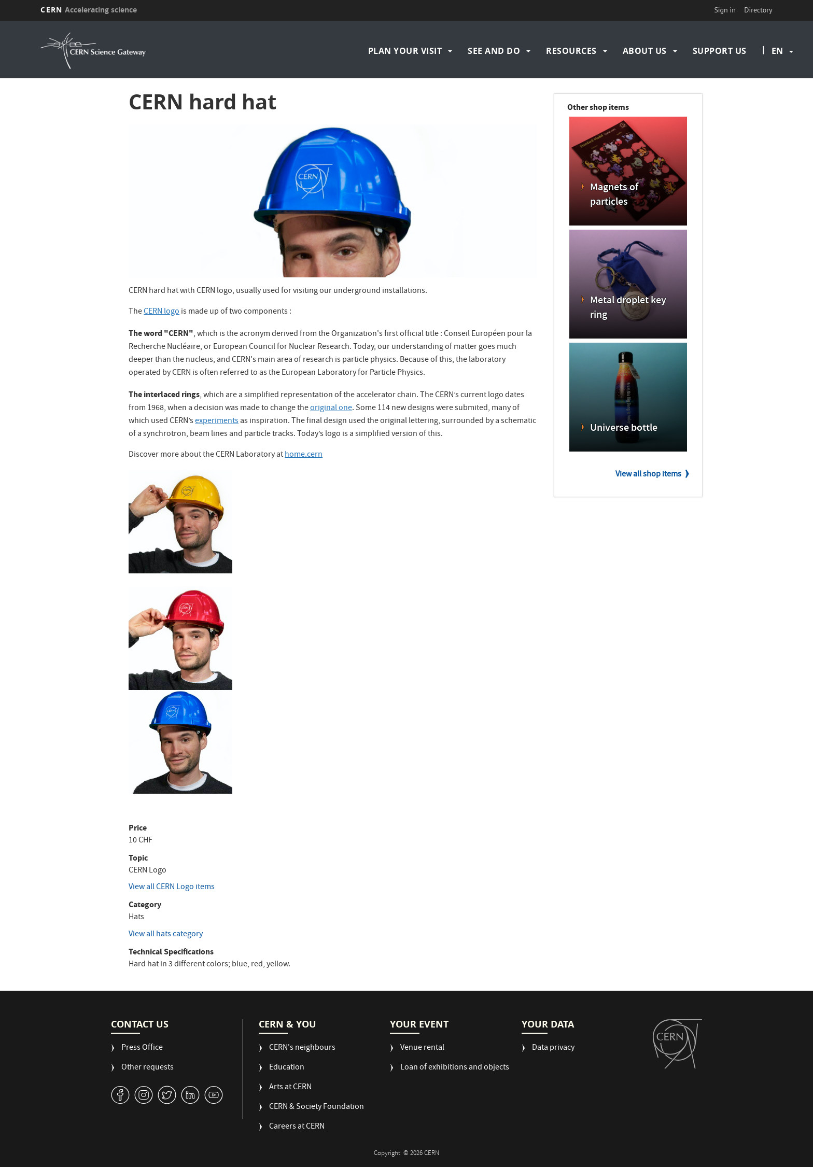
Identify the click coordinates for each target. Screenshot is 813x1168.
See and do (494, 51)
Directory (758, 10)
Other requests (147, 1068)
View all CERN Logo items (172, 887)
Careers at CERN (297, 1127)
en (777, 51)
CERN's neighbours (302, 1048)
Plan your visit (405, 51)
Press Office (142, 1048)
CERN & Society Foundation (316, 1108)
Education (286, 1068)
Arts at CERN (290, 1088)
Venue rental (422, 1048)
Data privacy (553, 1048)
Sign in (725, 10)
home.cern (304, 455)
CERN (88, 10)
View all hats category (166, 934)
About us (645, 51)
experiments (217, 421)
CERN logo (161, 312)
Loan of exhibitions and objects (454, 1068)
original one (331, 408)
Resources (571, 51)
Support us (720, 51)
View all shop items (648, 475)
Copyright (388, 1154)
